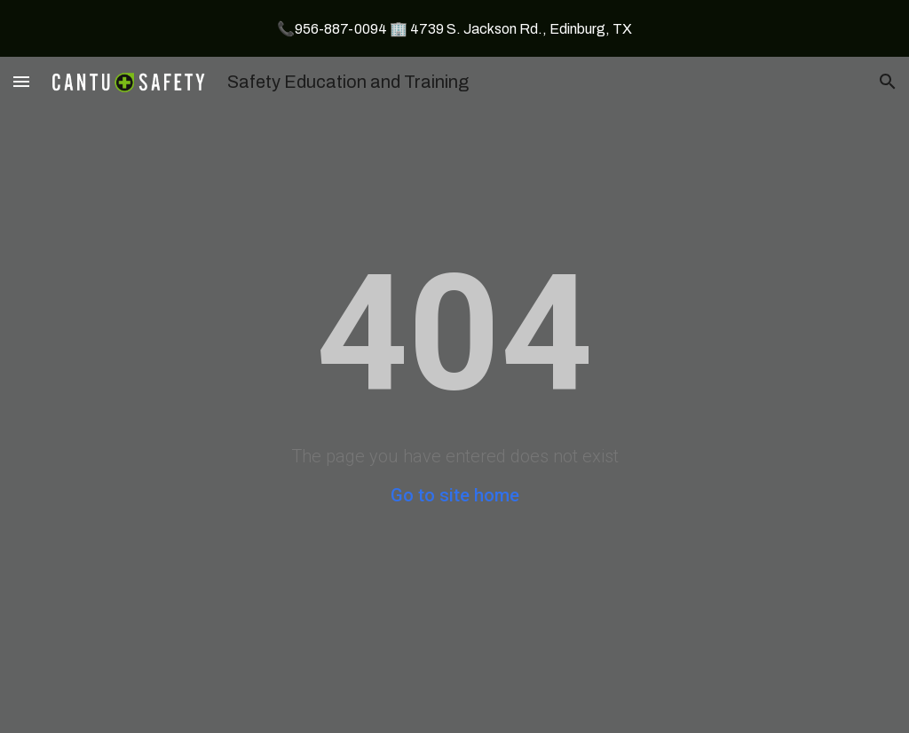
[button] (21, 81)
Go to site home (455, 495)
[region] (454, 28)
